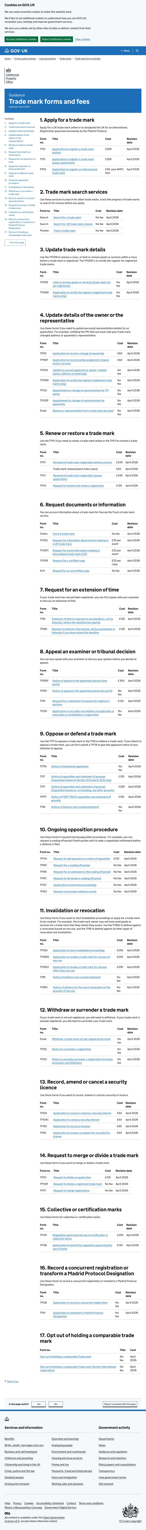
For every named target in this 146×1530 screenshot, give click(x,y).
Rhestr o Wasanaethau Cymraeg (23, 1507)
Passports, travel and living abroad (72, 1471)
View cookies (82, 39)
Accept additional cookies (21, 39)
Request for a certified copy (69, 560)
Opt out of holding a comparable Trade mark (65, 1356)
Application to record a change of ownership (78, 353)
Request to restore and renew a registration (78, 485)
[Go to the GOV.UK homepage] (16, 50)
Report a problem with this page (120, 1404)
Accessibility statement (50, 1503)
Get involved (106, 1483)
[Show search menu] (137, 50)
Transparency (107, 1471)
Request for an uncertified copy (71, 570)
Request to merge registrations (71, 1190)
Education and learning (65, 1438)
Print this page (17, 242)
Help (7, 1503)
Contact (71, 1503)
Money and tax (60, 1464)
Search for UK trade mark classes (73, 224)
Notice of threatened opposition (70, 766)
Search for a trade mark (67, 217)
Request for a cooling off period (71, 865)
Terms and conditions (91, 1503)
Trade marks (65, 58)
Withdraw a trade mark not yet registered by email (81, 1039)
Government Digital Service (60, 1507)
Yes (41, 1404)
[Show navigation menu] (125, 50)
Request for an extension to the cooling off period (82, 871)
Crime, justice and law (25, 58)
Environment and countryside (69, 1451)
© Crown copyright (130, 1521)
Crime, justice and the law (20, 1471)
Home (8, 58)
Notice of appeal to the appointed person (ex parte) (82, 690)
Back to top (11, 1381)
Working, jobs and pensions (67, 1483)
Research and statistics (112, 1458)
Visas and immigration (64, 1477)
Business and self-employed (21, 1451)
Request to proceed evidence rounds (75, 891)
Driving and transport (17, 1483)
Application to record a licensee (71, 1126)
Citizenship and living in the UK (22, 1464)
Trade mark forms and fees (88, 58)
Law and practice (47, 58)
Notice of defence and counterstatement (75, 807)
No (58, 1404)
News (102, 1445)
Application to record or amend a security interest (82, 1113)
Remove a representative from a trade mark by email (83, 410)
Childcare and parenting (19, 1458)
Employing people (62, 1445)
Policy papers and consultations (117, 1464)
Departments (106, 1438)
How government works (112, 1477)
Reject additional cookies (56, 39)
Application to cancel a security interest (76, 1119)
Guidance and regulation (113, 1451)
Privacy (17, 1503)
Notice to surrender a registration (71, 1049)
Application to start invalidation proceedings (79, 950)
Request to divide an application (72, 1177)
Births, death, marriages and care (24, 1445)
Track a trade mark (64, 230)
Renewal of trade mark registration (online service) (82, 462)
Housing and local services (67, 1458)
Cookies (29, 1503)
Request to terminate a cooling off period (77, 878)
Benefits (9, 1438)
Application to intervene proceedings (75, 885)
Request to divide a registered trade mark (77, 1184)
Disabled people (14, 1477)
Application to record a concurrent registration (80, 1302)
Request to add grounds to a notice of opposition (81, 858)
